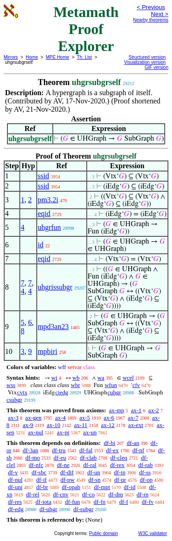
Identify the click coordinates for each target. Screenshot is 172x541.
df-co (88, 494)
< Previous (151, 7)
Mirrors (11, 57)
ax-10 (54, 424)
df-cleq (119, 457)
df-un (93, 472)
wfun (111, 385)
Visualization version (145, 62)
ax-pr (63, 432)
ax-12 (108, 424)
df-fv (148, 501)
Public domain (103, 533)
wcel (128, 377)
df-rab (145, 464)
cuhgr (114, 392)
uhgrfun (49, 227)
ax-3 (13, 417)
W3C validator (152, 533)
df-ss (144, 472)
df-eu (60, 457)
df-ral (89, 464)
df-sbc (39, 472)
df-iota (43, 501)
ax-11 (80, 424)
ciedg (61, 392)
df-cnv (60, 494)
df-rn (143, 494)
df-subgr (83, 509)
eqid (44, 213)
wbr (75, 385)
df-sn (94, 479)
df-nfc (36, 464)
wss (11, 385)
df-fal (86, 450)
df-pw (68, 479)
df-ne (63, 464)
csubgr (14, 399)
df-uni (15, 487)
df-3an (31, 450)
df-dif (67, 472)
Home (32, 57)
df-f (123, 501)
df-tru (59, 450)
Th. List (84, 57)
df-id (129, 487)
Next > (159, 14)
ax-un (90, 432)
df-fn (99, 501)
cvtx (22, 392)
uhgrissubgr (55, 287)
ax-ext (135, 424)
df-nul (15, 479)
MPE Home (57, 57)
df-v (13, 472)
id (40, 245)
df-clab (88, 457)
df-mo (32, 457)
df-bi (109, 442)
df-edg (15, 509)
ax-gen (33, 417)
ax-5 (84, 417)
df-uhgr (48, 509)
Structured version (147, 57)
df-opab (71, 487)
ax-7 (133, 417)
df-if (41, 479)
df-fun (72, 501)
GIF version (156, 67)
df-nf (138, 450)
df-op (146, 479)
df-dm (115, 494)
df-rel (32, 494)
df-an (133, 442)
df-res (15, 501)
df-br (42, 487)
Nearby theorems (150, 20)
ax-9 (28, 424)
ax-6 (109, 417)
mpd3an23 (53, 326)
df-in (119, 472)
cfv (136, 385)
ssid (43, 176)
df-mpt (102, 487)
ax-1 (136, 410)
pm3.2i (48, 200)
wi (54, 377)
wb (76, 377)
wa (100, 377)
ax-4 (60, 417)
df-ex (112, 450)
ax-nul (35, 432)
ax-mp (116, 410)
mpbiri (47, 351)
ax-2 (153, 410)
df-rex (117, 464)
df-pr (120, 479)
